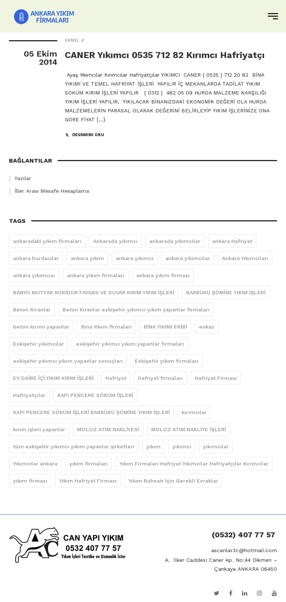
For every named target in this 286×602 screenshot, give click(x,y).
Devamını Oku (88, 134)
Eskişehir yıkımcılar (38, 344)
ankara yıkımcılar (187, 258)
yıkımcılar (216, 446)
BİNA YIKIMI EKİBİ (165, 327)
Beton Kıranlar (32, 310)
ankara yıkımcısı (34, 275)
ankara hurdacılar (36, 258)
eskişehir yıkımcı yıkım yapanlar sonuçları (68, 361)
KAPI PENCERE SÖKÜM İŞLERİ (95, 395)
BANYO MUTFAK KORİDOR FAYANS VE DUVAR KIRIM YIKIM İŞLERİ (93, 292)
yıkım (153, 446)
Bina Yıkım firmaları (106, 327)
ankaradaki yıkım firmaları (47, 241)
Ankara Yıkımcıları (245, 258)
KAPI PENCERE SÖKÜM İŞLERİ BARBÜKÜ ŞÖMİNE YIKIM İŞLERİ (91, 412)
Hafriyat (115, 378)
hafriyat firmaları (160, 378)
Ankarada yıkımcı (115, 241)
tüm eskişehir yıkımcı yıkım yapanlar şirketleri (73, 446)
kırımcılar (194, 412)
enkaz (206, 327)
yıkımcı (181, 446)
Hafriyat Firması (216, 378)
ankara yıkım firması (163, 275)
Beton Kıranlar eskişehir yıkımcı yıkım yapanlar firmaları (136, 310)
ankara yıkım (87, 258)
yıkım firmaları (88, 464)
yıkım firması (30, 481)
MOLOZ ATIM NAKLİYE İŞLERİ (188, 429)
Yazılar (23, 178)
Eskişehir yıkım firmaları (166, 361)
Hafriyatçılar (29, 395)
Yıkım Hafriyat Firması (88, 481)
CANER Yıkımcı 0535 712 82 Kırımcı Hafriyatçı (165, 55)
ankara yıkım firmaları (95, 275)
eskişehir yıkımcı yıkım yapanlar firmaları (130, 344)
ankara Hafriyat (232, 241)
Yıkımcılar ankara (35, 464)
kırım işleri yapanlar (39, 429)
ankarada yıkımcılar (174, 241)
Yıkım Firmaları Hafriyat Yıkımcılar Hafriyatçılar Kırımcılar (194, 464)
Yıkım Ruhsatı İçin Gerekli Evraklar (173, 481)
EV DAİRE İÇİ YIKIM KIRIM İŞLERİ (53, 378)
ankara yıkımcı (134, 258)
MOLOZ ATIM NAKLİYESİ (108, 429)
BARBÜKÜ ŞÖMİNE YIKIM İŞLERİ (226, 292)
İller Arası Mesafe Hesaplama (52, 191)
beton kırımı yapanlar (41, 327)
